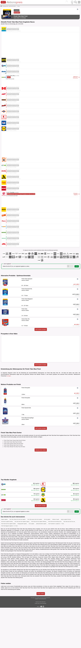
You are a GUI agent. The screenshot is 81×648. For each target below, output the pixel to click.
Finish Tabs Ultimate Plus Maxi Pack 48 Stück (14, 487)
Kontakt (36, 643)
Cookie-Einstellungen (43, 643)
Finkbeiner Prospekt (55, 559)
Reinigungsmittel (5, 6)
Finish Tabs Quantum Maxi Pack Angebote (34, 559)
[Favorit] (77, 9)
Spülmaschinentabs (12, 6)
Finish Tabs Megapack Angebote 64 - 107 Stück (9, 566)
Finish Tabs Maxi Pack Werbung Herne (54, 561)
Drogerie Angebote (4, 559)
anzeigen (9, 376)
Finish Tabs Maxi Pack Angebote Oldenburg (38, 561)
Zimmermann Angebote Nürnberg (7, 561)
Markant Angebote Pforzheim (66, 559)
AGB (40, 642)
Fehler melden (40, 634)
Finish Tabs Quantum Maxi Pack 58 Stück (13, 484)
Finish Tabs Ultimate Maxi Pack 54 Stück (13, 485)
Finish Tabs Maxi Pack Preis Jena (69, 561)
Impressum (37, 642)
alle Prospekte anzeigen (40, 364)
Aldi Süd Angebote (47, 559)
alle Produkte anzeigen (40, 329)
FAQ (38, 643)
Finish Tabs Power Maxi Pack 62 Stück (13, 482)
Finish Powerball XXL (75, 603)
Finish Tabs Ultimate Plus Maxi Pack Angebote (17, 559)
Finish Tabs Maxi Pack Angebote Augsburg (22, 561)
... (16, 6)
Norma (62, 588)
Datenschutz (43, 642)
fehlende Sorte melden (40, 490)
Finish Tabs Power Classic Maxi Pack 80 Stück (14, 480)
